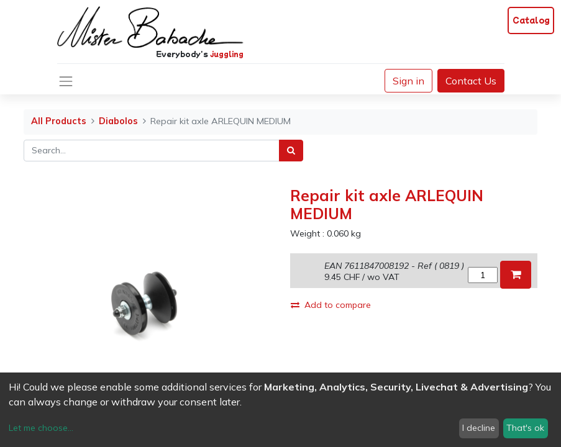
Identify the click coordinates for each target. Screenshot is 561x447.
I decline (478, 427)
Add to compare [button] (331, 304)
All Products (58, 121)
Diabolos (118, 121)
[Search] (291, 150)
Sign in (408, 80)
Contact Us (470, 80)
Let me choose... (41, 427)
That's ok (525, 427)
